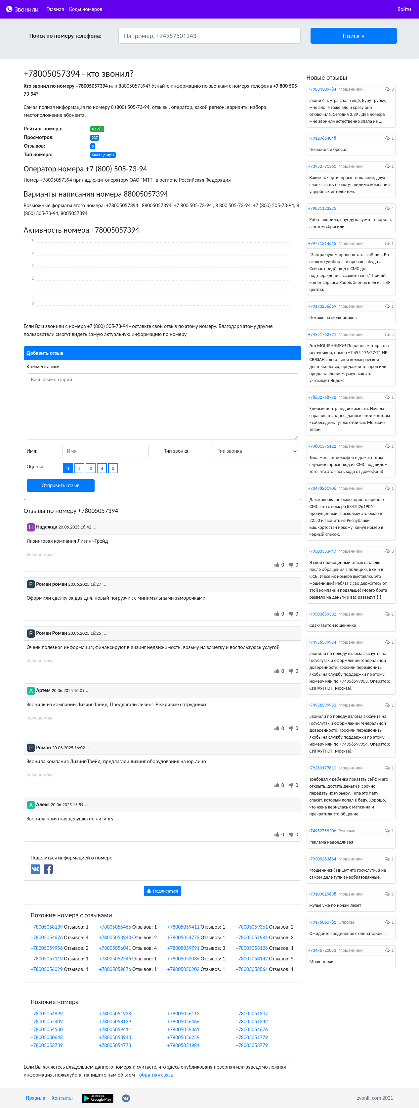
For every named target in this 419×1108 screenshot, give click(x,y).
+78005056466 (115, 927)
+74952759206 (322, 831)
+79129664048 (322, 138)
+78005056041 (115, 948)
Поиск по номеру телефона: (65, 35)
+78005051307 (252, 1013)
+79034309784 (322, 89)
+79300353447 (322, 551)
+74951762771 (322, 334)
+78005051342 (252, 1021)
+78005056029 (47, 969)
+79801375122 (322, 446)
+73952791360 (322, 166)
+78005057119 (47, 958)
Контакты (62, 1098)
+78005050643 (47, 1037)
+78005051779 (252, 1037)
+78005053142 (252, 958)
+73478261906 (322, 488)
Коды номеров (85, 9)
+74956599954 (322, 642)
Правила (35, 1098)
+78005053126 (252, 948)
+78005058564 (252, 969)
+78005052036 (183, 958)
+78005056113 (183, 1013)
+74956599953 (322, 705)
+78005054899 (47, 1013)
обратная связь (156, 1075)
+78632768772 (322, 397)
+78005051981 (252, 937)
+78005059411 (183, 927)
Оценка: (36, 466)
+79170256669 (322, 306)
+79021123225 (322, 208)
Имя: (32, 451)
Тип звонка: (177, 451)
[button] (354, 36)
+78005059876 (115, 969)
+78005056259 (183, 1037)
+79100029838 (322, 894)
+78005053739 (47, 1045)
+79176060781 (322, 922)
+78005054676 (47, 937)
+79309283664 (322, 859)
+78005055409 (47, 1021)
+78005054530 (47, 1029)
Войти (404, 9)
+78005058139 (47, 927)
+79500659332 (322, 614)
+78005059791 (183, 948)
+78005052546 (115, 958)
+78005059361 (252, 927)
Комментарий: (43, 366)
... (95, 527)
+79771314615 (322, 243)
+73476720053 (322, 950)
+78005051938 (115, 1013)
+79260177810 (322, 768)
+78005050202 (183, 969)
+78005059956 (47, 948)
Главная (55, 9)
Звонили (22, 8)
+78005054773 (183, 937)
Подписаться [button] (162, 891)
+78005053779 (252, 1045)
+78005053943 (115, 937)
